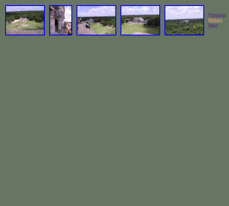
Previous (217, 15)
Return (215, 20)
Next (213, 25)
